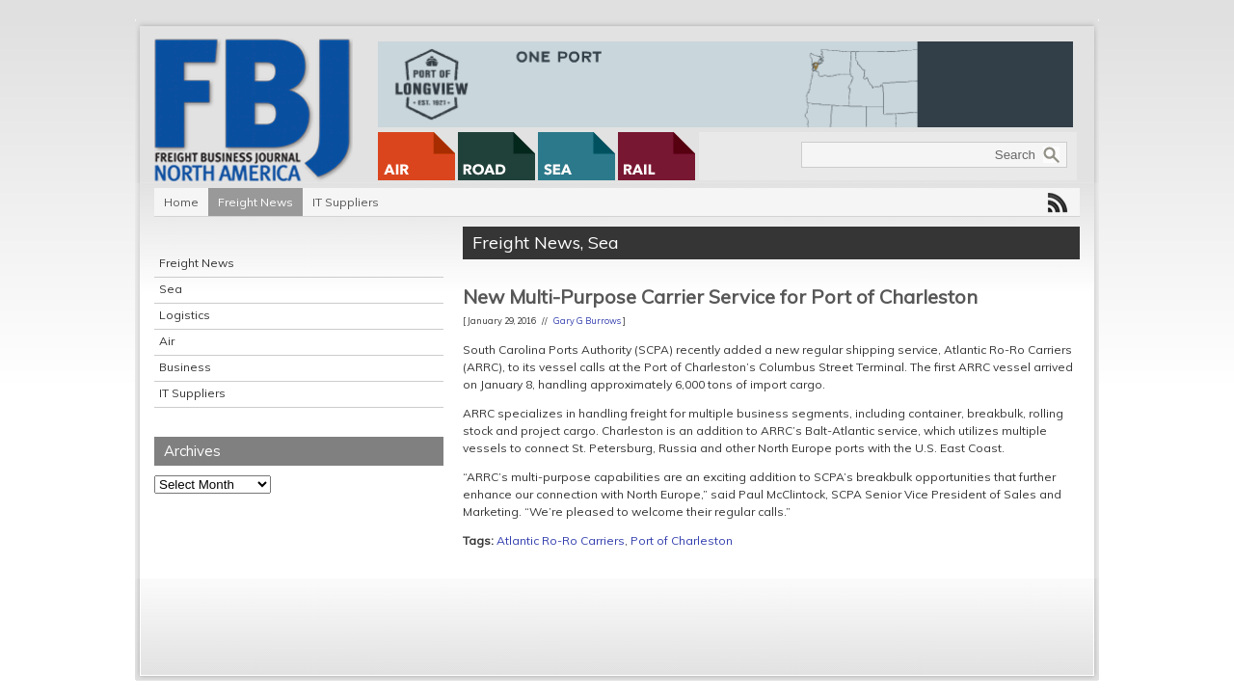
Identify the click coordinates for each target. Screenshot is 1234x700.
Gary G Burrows (587, 320)
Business (185, 367)
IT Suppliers (345, 202)
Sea (170, 289)
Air (166, 341)
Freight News (255, 202)
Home (181, 202)
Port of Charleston (681, 540)
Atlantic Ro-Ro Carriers (560, 540)
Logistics (184, 315)
